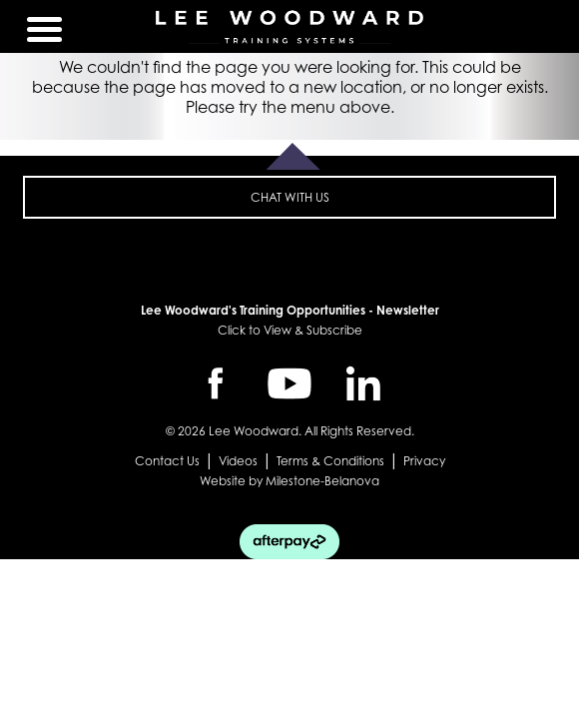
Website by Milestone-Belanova (289, 480)
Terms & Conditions (330, 460)
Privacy (424, 460)
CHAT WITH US (290, 197)
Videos (238, 460)
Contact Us (167, 460)
